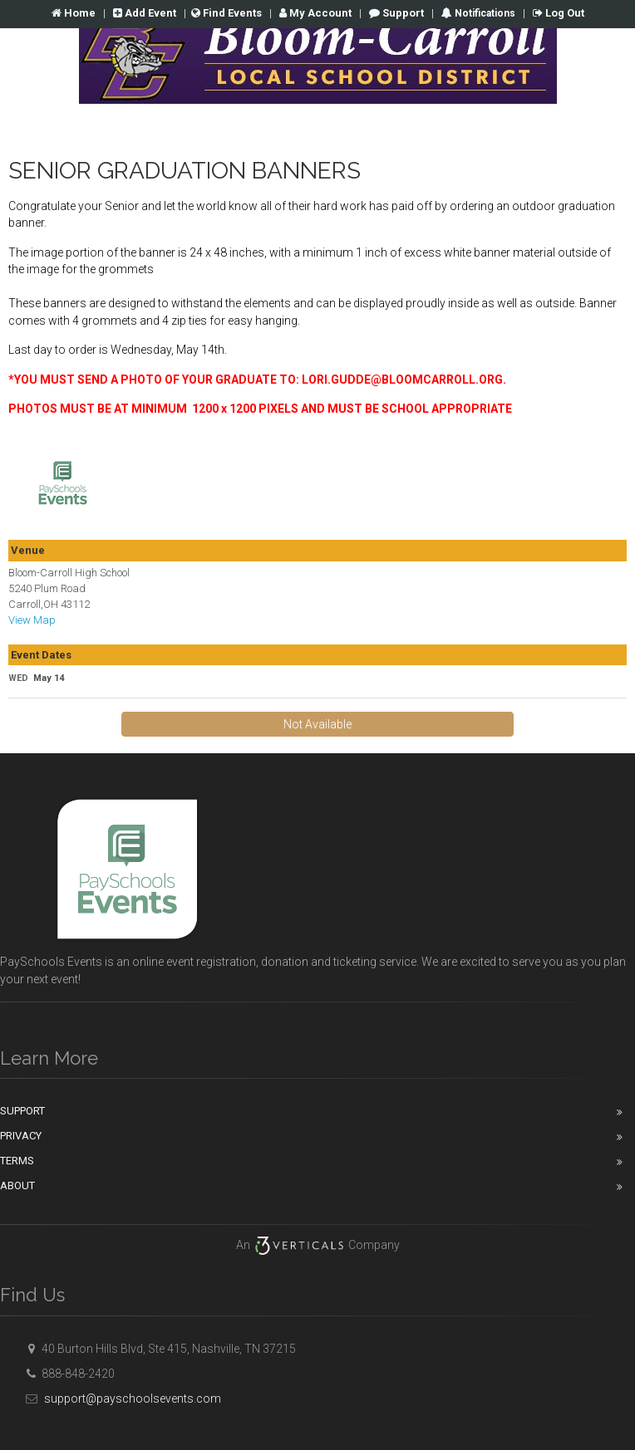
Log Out (558, 13)
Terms (17, 1160)
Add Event (144, 13)
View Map (32, 620)
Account (315, 13)
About (17, 1185)
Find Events (226, 13)
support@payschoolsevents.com (121, 1398)
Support (396, 13)
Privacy (21, 1135)
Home (74, 13)
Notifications (483, 13)
